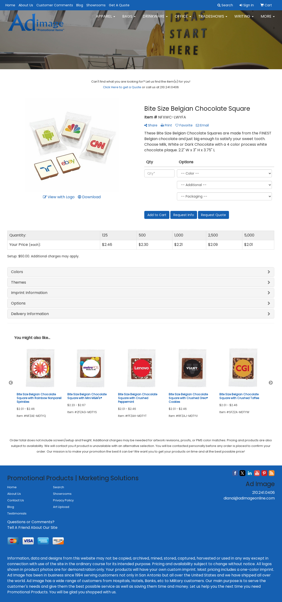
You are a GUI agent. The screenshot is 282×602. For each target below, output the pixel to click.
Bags (129, 18)
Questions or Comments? (30, 522)
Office (183, 18)
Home (10, 5)
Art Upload (61, 507)
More (268, 18)
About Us (26, 5)
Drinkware (155, 18)
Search (58, 487)
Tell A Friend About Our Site (32, 527)
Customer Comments (54, 5)
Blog (79, 5)
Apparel (105, 18)
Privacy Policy (63, 500)
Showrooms (96, 5)
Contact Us (15, 500)
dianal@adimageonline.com (249, 498)
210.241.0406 (263, 492)
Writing (244, 18)
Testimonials (17, 513)
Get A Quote (119, 5)
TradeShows (212, 18)
